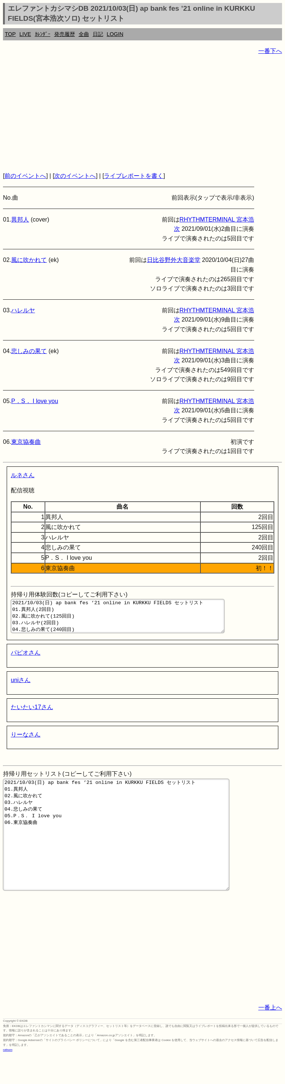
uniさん (20, 687)
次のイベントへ (75, 176)
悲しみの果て (29, 351)
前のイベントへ (25, 176)
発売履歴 (64, 34)
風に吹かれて (29, 260)
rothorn (7, 1078)
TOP (10, 34)
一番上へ (270, 1036)
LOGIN (115, 34)
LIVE (25, 34)
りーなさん (25, 741)
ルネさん (23, 475)
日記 (98, 34)
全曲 (84, 34)
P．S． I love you (34, 401)
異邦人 (20, 219)
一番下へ (270, 51)
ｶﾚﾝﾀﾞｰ (42, 34)
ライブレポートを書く (133, 176)
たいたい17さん (32, 714)
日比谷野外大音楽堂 (173, 260)
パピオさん (25, 659)
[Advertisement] (142, 113)
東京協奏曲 (26, 442)
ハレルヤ (23, 310)
